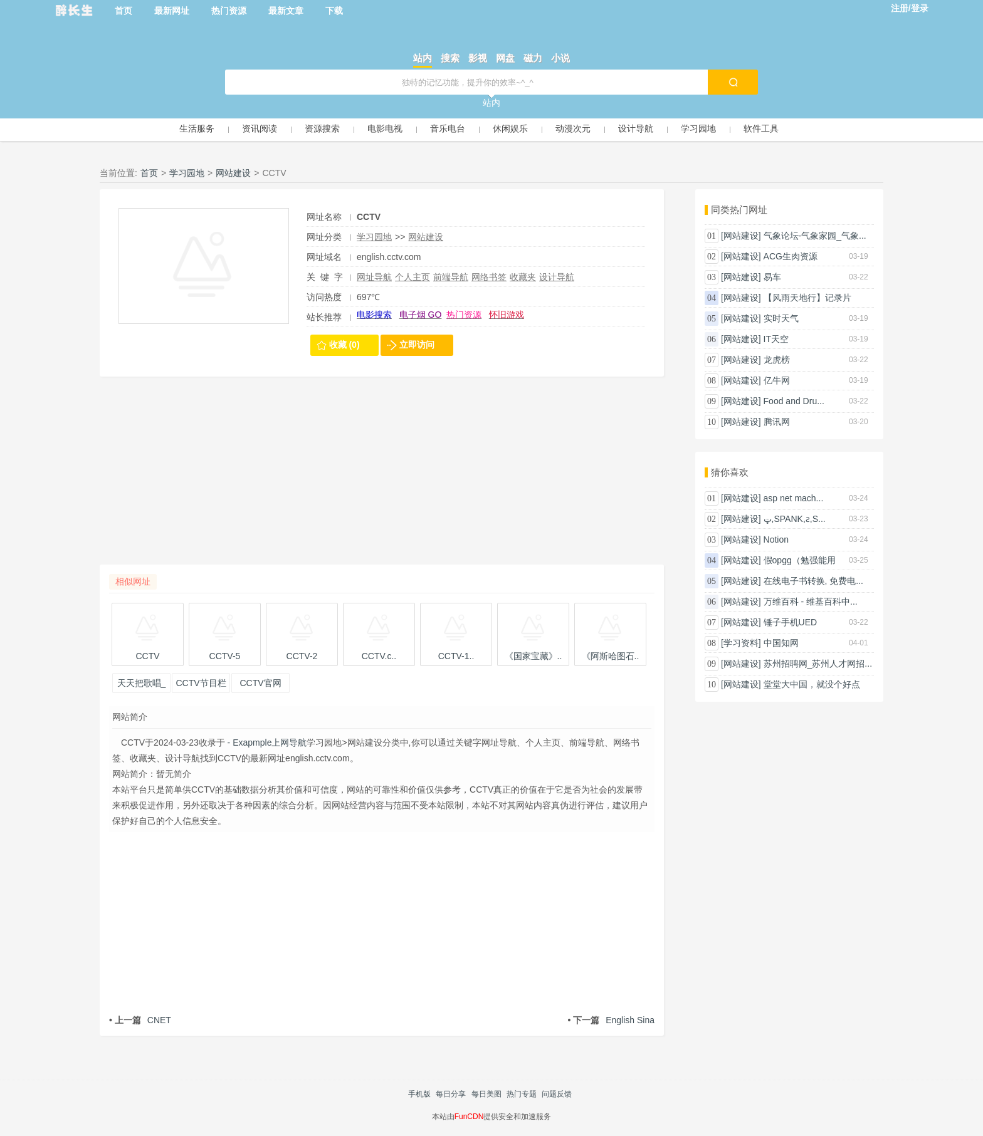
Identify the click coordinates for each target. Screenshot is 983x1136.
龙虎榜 (777, 360)
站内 (422, 58)
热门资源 (228, 11)
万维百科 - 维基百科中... (811, 602)
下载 (334, 11)
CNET (140, 1020)
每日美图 (486, 1094)
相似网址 (132, 581)
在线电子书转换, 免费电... (813, 581)
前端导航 (450, 277)
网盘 (505, 58)
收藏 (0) (344, 345)
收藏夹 (523, 277)
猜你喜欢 (730, 472)
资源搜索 (322, 128)
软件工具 (761, 128)
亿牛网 (777, 380)
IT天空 (776, 339)
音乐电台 (447, 128)
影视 (477, 58)
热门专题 (522, 1094)
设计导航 (635, 128)
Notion (776, 539)
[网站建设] (741, 236)
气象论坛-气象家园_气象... (815, 236)
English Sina (610, 1020)
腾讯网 (777, 422)
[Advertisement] (382, 477)
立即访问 (416, 345)
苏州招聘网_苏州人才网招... (818, 664)
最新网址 (171, 11)
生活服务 (196, 128)
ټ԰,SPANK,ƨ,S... (795, 519)
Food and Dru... (794, 401)
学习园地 (698, 128)
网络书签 (489, 277)
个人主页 (412, 277)
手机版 (419, 1094)
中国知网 (781, 643)
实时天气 (781, 318)
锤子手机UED (790, 622)
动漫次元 (573, 128)
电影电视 (384, 128)
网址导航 (374, 277)
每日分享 (451, 1094)
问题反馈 (557, 1094)
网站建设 (233, 173)
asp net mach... (794, 498)
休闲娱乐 (510, 128)
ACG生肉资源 (790, 256)
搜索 (450, 58)
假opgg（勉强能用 (800, 560)
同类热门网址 (739, 209)
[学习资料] (741, 643)
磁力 (532, 58)
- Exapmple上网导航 (266, 742)
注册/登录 (909, 8)
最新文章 (285, 11)
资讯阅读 (259, 128)
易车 (772, 277)
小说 (560, 58)
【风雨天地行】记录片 (807, 298)
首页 (123, 11)
